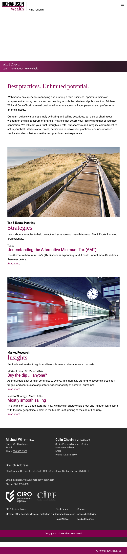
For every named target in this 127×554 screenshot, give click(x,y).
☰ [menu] (122, 5)
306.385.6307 (69, 454)
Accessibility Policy (86, 514)
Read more (13, 263)
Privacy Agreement (65, 514)
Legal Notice (62, 519)
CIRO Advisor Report (16, 509)
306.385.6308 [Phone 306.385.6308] (114, 550)
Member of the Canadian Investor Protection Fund (31, 514)
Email (9, 447)
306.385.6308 (20, 451)
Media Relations (85, 519)
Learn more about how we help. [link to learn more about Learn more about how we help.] (20, 68)
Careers (81, 509)
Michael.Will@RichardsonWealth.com (33, 479)
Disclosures (62, 509)
